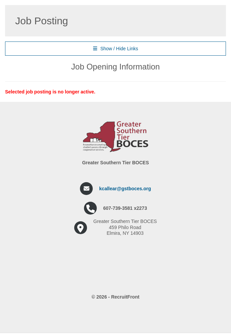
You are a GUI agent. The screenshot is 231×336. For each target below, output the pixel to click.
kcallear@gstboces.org (125, 188)
